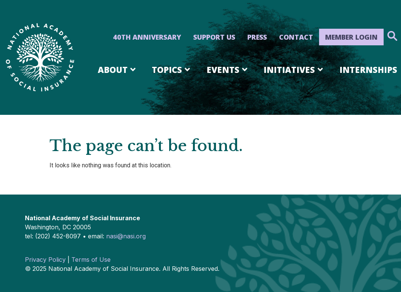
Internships (368, 69)
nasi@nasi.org (126, 236)
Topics (172, 69)
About (118, 69)
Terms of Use (91, 259)
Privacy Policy (45, 259)
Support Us (214, 37)
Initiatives (294, 69)
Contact (296, 37)
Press (257, 37)
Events (228, 69)
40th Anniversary (147, 37)
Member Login (351, 37)
